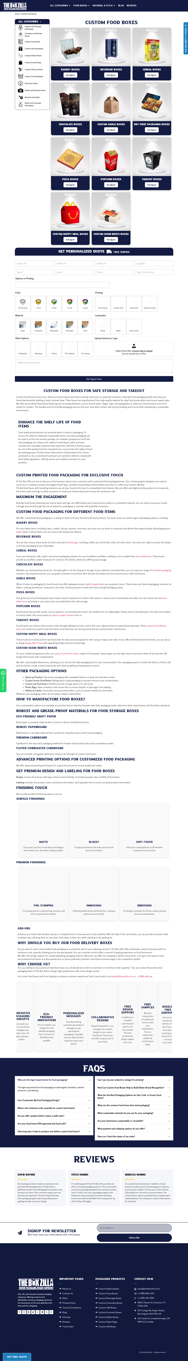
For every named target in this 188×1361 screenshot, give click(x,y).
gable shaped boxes (95, 584)
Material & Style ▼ (104, 6)
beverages (73, 542)
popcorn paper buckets (63, 615)
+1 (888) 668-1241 (144, 976)
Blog (121, 6)
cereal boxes (145, 556)
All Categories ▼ (60, 6)
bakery (19, 531)
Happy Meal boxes (34, 643)
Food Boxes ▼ (81, 6)
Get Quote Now (94, 378)
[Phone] (114, 272)
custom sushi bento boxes (66, 653)
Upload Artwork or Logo (106, 338)
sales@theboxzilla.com (122, 976)
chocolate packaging (161, 570)
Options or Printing (24, 278)
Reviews (131, 6)
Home (17, 14)
